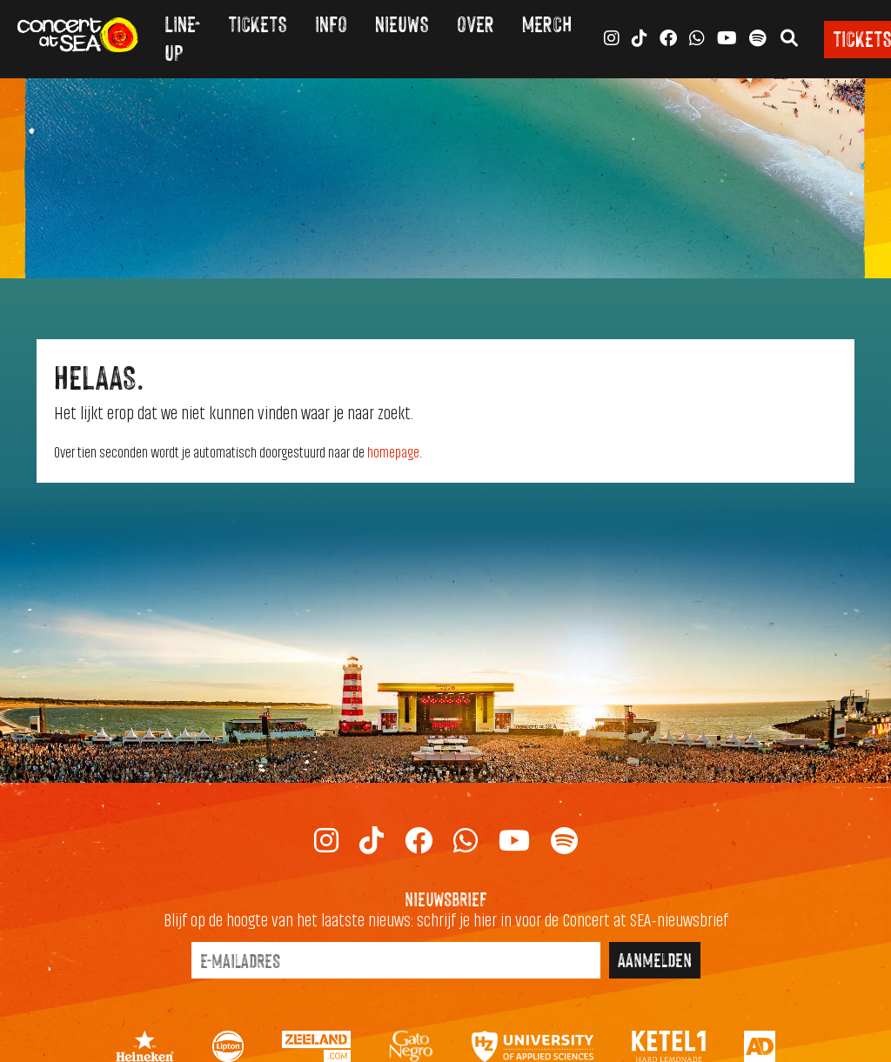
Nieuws (402, 22)
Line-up (182, 37)
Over (475, 22)
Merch (547, 22)
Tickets (257, 22)
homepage (393, 453)
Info (331, 22)
